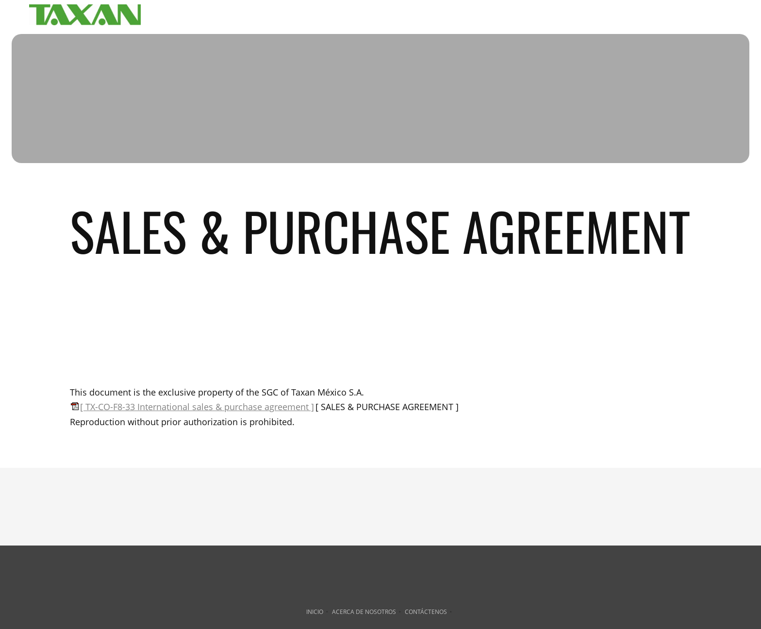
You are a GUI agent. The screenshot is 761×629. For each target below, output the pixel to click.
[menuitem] (404, 16)
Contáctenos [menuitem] (426, 612)
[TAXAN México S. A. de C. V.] (85, 16)
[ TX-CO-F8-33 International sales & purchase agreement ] (197, 407)
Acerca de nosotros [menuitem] (364, 612)
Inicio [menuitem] (314, 612)
